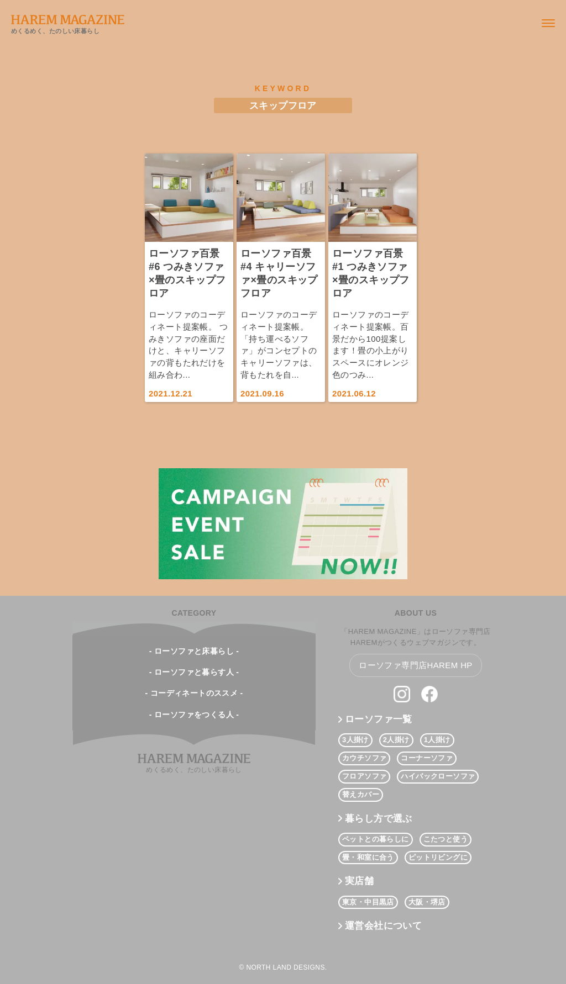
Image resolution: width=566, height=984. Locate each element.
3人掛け (355, 740)
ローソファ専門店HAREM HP (416, 665)
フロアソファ (364, 776)
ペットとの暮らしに (375, 839)
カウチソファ (364, 758)
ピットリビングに (438, 857)
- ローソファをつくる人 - (194, 714)
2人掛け (396, 740)
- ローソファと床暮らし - (194, 651)
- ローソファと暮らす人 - (194, 672)
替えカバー (360, 794)
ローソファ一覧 (378, 719)
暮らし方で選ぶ (378, 818)
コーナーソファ (427, 758)
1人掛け (437, 740)
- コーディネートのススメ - (194, 693)
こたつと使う (445, 839)
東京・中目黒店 (368, 902)
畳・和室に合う (368, 857)
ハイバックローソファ (438, 776)
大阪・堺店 (427, 902)
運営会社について (383, 925)
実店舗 (359, 881)
